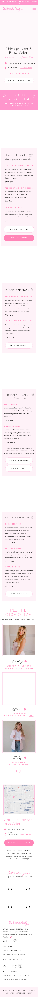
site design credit (24, 993)
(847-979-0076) (26, 68)
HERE (31, 716)
